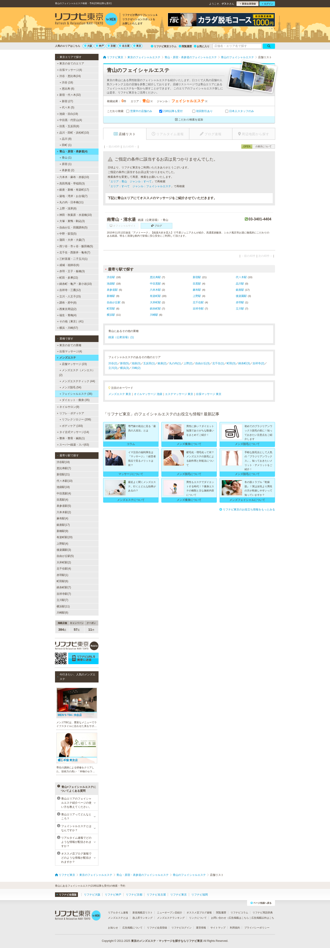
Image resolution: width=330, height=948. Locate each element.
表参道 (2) (67, 170)
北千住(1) (218, 363)
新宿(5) (124, 363)
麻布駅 (197, 289)
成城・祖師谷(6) (68, 265)
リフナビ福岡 (199, 894)
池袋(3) (136, 363)
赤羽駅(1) (62, 575)
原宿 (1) (66, 164)
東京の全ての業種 (69, 345)
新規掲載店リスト (142, 912)
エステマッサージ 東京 (179, 394)
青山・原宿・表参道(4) (72, 151)
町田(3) (231, 363)
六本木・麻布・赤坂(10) (73, 177)
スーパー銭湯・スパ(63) (73, 444)
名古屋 (124, 45)
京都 (112, 45)
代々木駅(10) (64, 480)
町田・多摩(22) (67, 277)
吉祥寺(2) (258, 363)
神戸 (100, 45)
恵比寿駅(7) (64, 468)
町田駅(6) (62, 581)
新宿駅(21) (63, 474)
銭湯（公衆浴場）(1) (121, 337)
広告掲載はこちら (239, 917)
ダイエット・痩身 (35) (75, 400)
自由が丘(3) (202, 363)
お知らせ (113, 927)
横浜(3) (124, 368)
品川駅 (240, 283)
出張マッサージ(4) (69, 69)
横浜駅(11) (63, 606)
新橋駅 (111, 296)
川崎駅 (154, 314)
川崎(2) (136, 368)
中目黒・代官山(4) (69, 120)
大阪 (88, 45)
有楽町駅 (155, 296)
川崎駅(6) (62, 612)
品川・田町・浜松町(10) (73, 132)
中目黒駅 (155, 283)
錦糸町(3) (244, 363)
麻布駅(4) (62, 518)
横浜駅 (111, 314)
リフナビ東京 (178, 894)
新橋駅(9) (62, 531)
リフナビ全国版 (66, 894)
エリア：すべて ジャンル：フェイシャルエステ (140, 186)
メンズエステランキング (171, 917)
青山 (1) (66, 157)
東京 (137, 45)
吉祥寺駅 (198, 308)
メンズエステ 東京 (119, 394)
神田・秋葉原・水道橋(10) (74, 214)
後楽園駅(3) (64, 549)
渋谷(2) (112, 363)
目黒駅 (197, 283)
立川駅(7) (62, 600)
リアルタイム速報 (118, 912)
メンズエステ (66, 357)
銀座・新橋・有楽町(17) (73, 189)
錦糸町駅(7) (64, 587)
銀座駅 (240, 289)
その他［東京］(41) (70, 321)
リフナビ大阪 (92, 894)
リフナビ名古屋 (156, 894)
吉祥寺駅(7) (64, 593)
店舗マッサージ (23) (73, 364)
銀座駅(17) (63, 524)
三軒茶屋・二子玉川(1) (72, 258)
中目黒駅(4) (64, 493)
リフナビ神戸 (113, 894)
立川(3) (112, 368)
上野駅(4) (62, 543)
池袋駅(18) (63, 487)
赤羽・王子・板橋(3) (71, 271)
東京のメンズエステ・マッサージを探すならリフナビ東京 (167, 941)
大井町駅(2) (64, 562)
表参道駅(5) (64, 505)
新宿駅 (197, 277)
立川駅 (240, 308)
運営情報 (201, 927)
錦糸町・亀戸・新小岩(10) (74, 283)
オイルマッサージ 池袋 (148, 394)
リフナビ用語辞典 (263, 912)
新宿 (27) (66, 101)
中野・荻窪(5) (67, 233)
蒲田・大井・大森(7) (71, 239)
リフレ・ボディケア (70, 413)
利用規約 (235, 927)
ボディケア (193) (71, 425)
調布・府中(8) (67, 302)
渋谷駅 (111, 277)
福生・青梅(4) (67, 315)
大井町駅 (155, 302)
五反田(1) (149, 363)
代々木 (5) (67, 107)
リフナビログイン (181, 927)
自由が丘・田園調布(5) (72, 227)
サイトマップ (218, 927)
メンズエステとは (118, 917)
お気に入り (201, 46)
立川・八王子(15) (69, 296)
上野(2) (188, 363)
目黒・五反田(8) (68, 126)
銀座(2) (162, 363)
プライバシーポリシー (257, 927)
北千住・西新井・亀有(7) (73, 252)
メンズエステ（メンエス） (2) (77, 372)
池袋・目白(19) (67, 113)
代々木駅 (241, 277)
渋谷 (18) (66, 82)
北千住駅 (198, 302)
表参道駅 (112, 289)
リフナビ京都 (134, 894)
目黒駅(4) (62, 499)
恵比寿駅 (155, 277)
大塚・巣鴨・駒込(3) (71, 221)
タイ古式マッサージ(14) (73, 432)
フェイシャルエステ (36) (76, 393)
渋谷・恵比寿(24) (69, 76)
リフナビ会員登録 (157, 927)
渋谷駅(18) (63, 462)
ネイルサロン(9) (68, 406)
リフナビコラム (239, 912)
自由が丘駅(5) (65, 556)
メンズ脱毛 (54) (70, 387)
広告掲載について (132, 927)
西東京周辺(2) (67, 309)
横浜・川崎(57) (67, 327)
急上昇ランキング (142, 917)
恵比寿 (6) (67, 88)
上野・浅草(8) (67, 208)
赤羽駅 (240, 302)
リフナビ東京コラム (163, 46)
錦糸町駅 (155, 308)
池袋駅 (111, 283)
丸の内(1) (175, 363)
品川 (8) (66, 138)
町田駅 (111, 308)
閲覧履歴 (185, 46)
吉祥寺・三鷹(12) (69, 290)
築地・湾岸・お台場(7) (72, 196)
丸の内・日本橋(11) (70, 202)
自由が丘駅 (114, 302)
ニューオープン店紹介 (169, 912)
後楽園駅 (241, 296)
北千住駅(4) (64, 568)
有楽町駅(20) (64, 537)
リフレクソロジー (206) (75, 419)
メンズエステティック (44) (77, 381)
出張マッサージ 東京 (208, 394)
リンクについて (198, 917)
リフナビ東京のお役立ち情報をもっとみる (247, 509)
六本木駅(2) (64, 512)
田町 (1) (66, 145)
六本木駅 (155, 289)
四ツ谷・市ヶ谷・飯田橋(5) (75, 246)
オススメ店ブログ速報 (199, 912)
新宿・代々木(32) (69, 94)
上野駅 (197, 296)
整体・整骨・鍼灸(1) (71, 438)
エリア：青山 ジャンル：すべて (131, 181)
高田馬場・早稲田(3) (71, 183)
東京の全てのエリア (70, 63)
